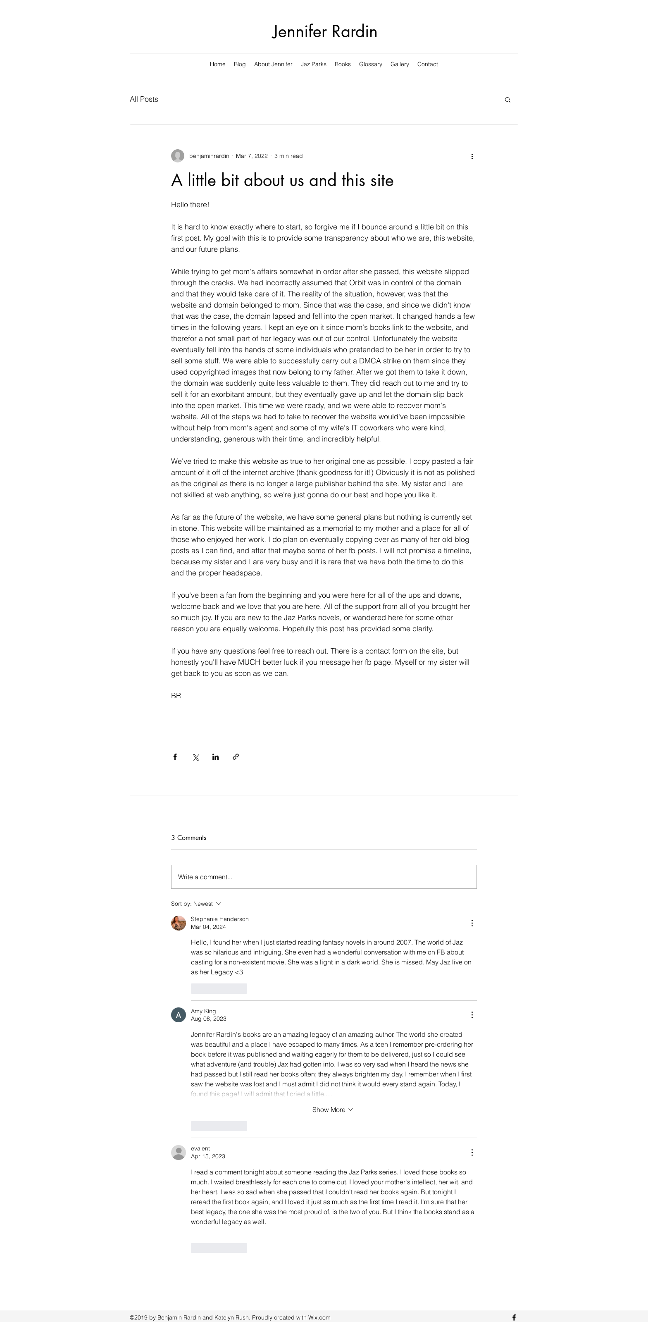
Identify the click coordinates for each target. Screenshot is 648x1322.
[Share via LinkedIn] (215, 757)
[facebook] (514, 1317)
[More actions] (472, 156)
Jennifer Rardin (325, 31)
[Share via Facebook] (175, 757)
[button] (508, 99)
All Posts (144, 99)
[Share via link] (236, 757)
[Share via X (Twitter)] (195, 757)
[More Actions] (472, 923)
